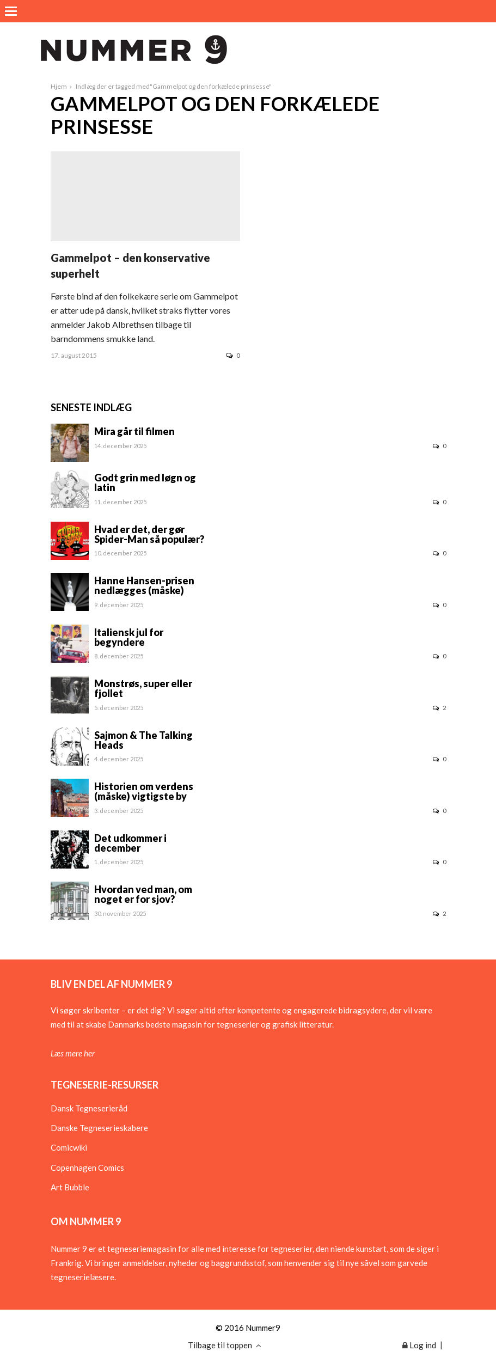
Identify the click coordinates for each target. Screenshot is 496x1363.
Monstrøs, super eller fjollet (143, 688)
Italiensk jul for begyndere (128, 637)
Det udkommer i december (130, 843)
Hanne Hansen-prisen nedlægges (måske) (144, 585)
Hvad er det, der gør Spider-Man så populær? (149, 534)
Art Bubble (70, 1187)
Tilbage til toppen (224, 1345)
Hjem (59, 86)
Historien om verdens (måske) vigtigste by (143, 791)
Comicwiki (69, 1147)
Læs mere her (73, 1053)
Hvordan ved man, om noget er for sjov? (143, 894)
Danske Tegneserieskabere (99, 1128)
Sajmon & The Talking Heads (143, 740)
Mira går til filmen (134, 431)
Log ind (419, 1345)
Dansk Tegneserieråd (89, 1108)
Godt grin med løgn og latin (145, 482)
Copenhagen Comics (87, 1167)
